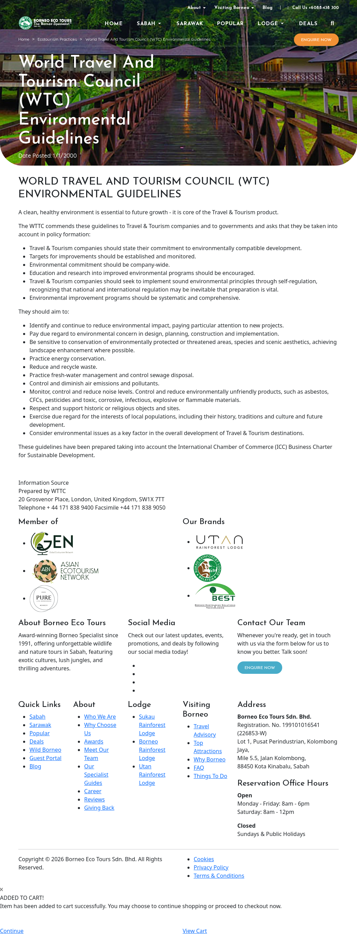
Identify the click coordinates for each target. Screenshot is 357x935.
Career (92, 791)
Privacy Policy (211, 867)
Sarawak (40, 725)
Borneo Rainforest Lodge (152, 750)
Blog (268, 8)
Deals (36, 741)
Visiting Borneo (231, 8)
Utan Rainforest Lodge (152, 774)
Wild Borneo (45, 750)
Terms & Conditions (219, 875)
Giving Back (99, 807)
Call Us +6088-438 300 (312, 8)
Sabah (37, 716)
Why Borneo (209, 759)
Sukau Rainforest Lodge (152, 725)
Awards (93, 741)
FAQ (199, 767)
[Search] (332, 23)
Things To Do (210, 776)
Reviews (94, 799)
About (194, 8)
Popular (39, 733)
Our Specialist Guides (96, 774)
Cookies (204, 859)
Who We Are (100, 716)
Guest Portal (45, 758)
